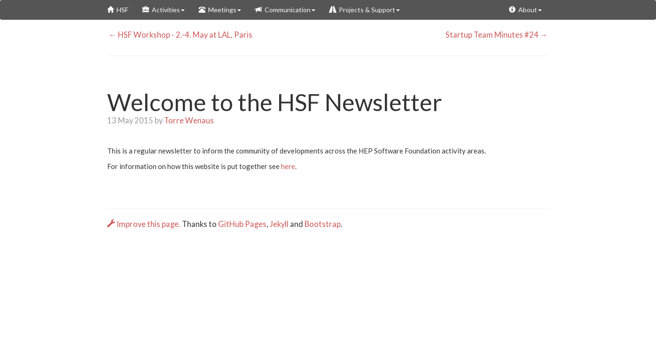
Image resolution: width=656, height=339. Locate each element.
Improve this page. (144, 224)
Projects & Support (364, 10)
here (288, 166)
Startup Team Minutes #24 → (497, 35)
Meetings (220, 10)
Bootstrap (323, 224)
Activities (163, 10)
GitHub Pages (242, 224)
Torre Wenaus (189, 120)
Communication (285, 10)
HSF (117, 10)
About (525, 10)
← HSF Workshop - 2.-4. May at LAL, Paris (179, 35)
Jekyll (279, 224)
